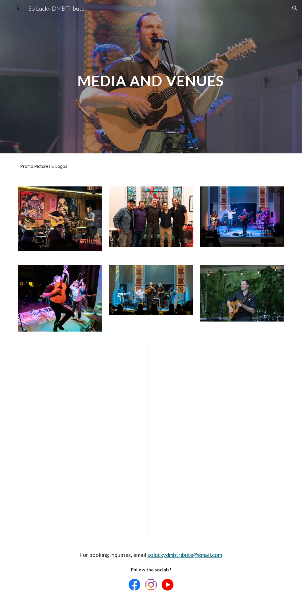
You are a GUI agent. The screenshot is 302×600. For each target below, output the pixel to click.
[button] (295, 8)
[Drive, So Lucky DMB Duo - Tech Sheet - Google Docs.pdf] (220, 420)
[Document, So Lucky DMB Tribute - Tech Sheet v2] (83, 439)
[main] (151, 76)
